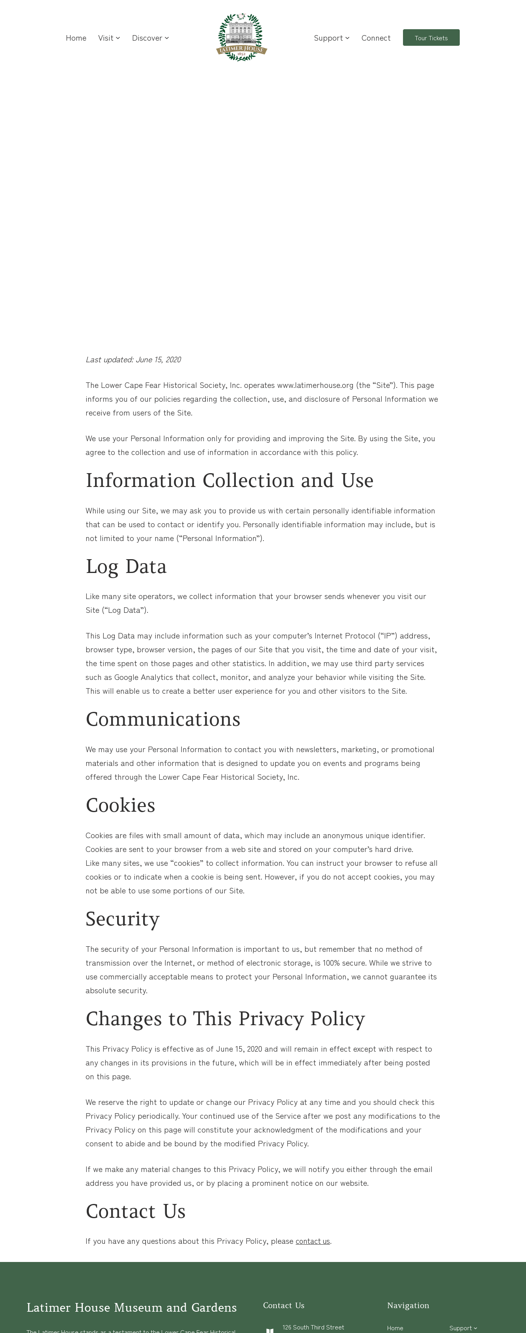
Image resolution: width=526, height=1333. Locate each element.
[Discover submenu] (166, 37)
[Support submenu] (347, 37)
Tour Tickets (431, 37)
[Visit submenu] (118, 37)
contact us (314, 1240)
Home (76, 37)
